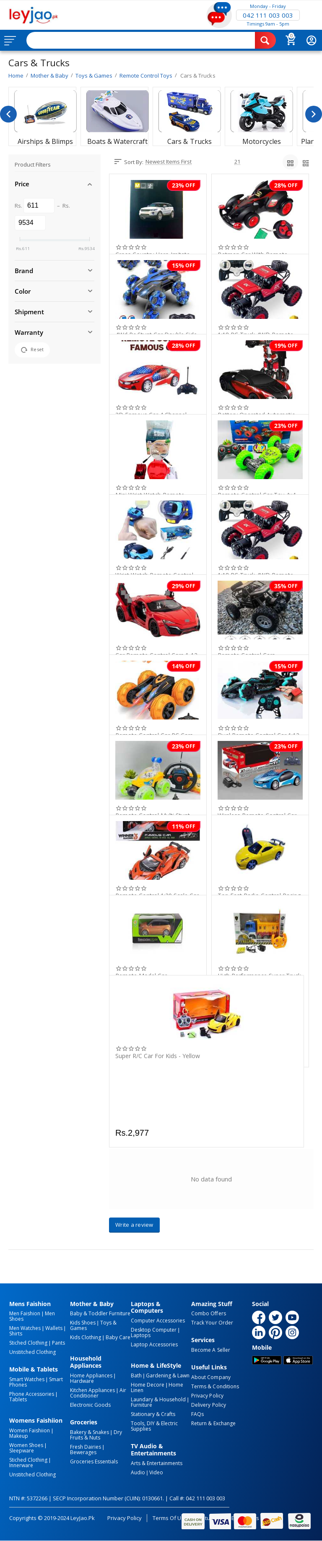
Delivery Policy (208, 1404)
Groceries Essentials (94, 1461)
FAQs (197, 1414)
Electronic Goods (90, 1404)
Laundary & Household (158, 1399)
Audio (138, 1472)
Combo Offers (208, 1313)
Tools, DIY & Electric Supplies (154, 1426)
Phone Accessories (31, 1394)
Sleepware (21, 1450)
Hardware (82, 1381)
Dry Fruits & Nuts (96, 1435)
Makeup (18, 1435)
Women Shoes (26, 1445)
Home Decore (147, 1384)
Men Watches (25, 1328)
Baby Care (118, 1337)
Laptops (141, 1335)
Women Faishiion (29, 1430)
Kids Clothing (85, 1337)
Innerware (21, 1465)
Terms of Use (170, 1518)
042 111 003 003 (268, 15)
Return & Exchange (213, 1423)
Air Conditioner (98, 1393)
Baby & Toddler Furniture (100, 1313)
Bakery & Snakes (89, 1432)
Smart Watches (26, 1379)
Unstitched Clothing (32, 1352)
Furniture (141, 1404)
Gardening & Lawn (168, 1375)
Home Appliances (91, 1375)
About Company (210, 1377)
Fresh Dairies (85, 1446)
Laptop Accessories (154, 1344)
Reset (32, 349)
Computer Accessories (158, 1320)
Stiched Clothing (28, 1342)
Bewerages (83, 1452)
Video (156, 1472)
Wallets (53, 1328)
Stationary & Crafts (153, 1414)
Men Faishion (24, 1313)
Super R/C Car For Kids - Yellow (157, 1056)
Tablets (18, 1399)
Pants (58, 1342)
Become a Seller (210, 1349)
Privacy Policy (207, 1395)
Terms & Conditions (215, 1386)
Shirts (15, 1333)
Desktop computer (154, 1329)
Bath (136, 1375)
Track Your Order (212, 1322)
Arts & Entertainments (156, 1463)
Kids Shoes (83, 1322)
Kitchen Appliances (92, 1390)
